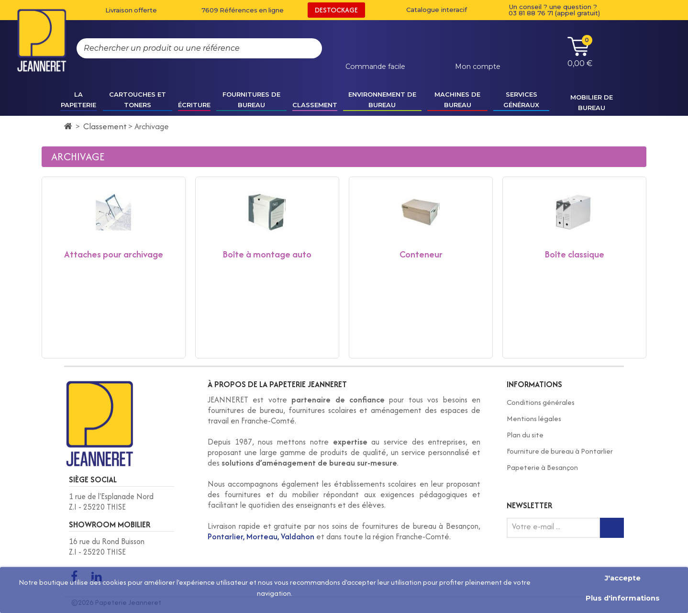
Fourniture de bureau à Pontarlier (560, 451)
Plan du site (525, 434)
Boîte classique (574, 254)
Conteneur (421, 254)
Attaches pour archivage (113, 254)
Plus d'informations (623, 598)
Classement (105, 126)
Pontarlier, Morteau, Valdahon (261, 536)
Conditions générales (541, 402)
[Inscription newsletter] (612, 528)
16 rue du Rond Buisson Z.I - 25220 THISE (106, 546)
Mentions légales (534, 418)
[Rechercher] (305, 48)
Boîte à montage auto (267, 254)
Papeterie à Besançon (542, 467)
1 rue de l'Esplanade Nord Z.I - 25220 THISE (111, 502)
